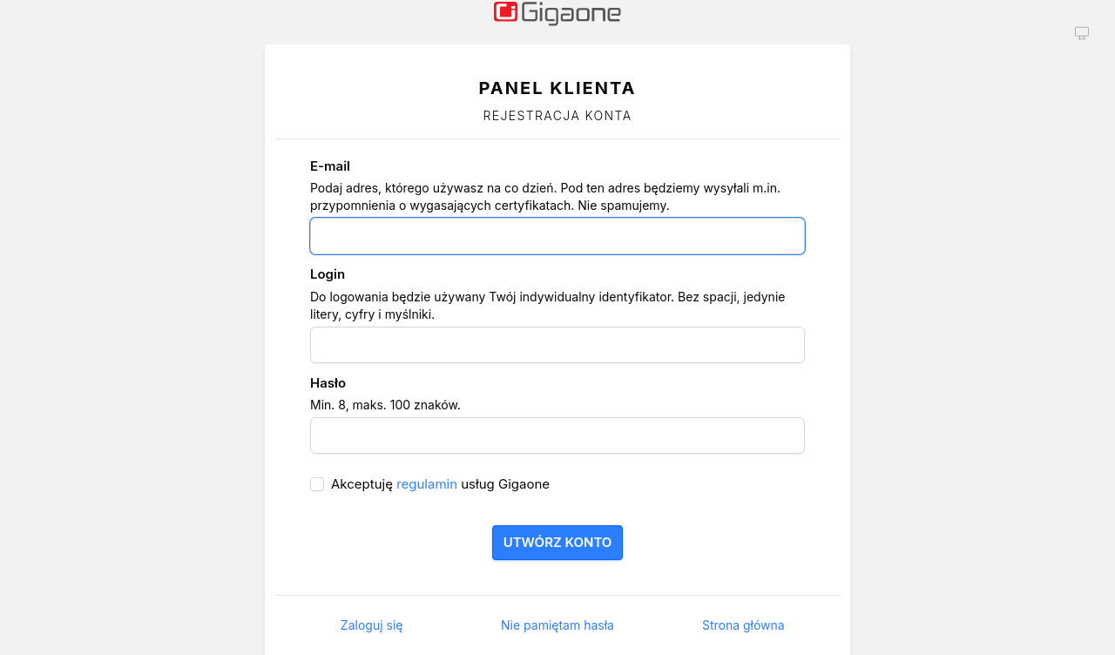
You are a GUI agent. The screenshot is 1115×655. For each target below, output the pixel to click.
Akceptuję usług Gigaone (440, 484)
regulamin (426, 484)
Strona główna (743, 625)
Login (327, 274)
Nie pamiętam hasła (557, 625)
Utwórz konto (557, 542)
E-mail (330, 166)
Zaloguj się (372, 625)
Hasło (328, 383)
